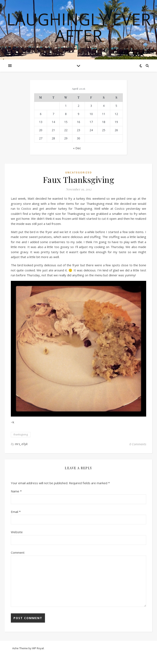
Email (16, 512)
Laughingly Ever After (79, 27)
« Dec (77, 148)
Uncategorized (78, 172)
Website (17, 532)
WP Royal (38, 648)
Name (16, 491)
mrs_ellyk (21, 444)
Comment (18, 552)
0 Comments (137, 444)
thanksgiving (20, 434)
